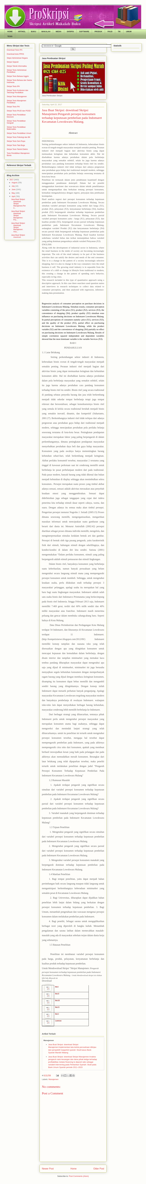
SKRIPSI (70, 32)
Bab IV (57, 1007)
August (15, 183)
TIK (119, 32)
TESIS (9, 36)
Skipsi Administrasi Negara (17, 58)
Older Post (98, 1168)
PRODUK (98, 32)
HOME (10, 32)
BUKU (33, 32)
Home (73, 1168)
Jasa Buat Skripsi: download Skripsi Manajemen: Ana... (18, 227)
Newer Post (48, 1168)
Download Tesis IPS (15, 50)
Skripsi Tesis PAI (13, 107)
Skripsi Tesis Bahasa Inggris (18, 76)
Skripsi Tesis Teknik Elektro (17, 149)
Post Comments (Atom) (79, 1176)
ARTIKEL (22, 32)
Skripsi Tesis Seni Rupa (16, 141)
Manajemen (53, 1079)
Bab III (57, 1000)
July (13, 186)
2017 (11, 180)
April (13, 196)
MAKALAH (46, 32)
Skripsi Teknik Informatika (17, 66)
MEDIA (58, 32)
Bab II (57, 993)
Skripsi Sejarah (13, 62)
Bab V (57, 1014)
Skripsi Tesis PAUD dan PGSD (19, 111)
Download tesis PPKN (15, 54)
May (13, 193)
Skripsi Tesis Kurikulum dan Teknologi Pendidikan (17, 91)
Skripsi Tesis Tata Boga (16, 145)
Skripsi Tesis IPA (13, 86)
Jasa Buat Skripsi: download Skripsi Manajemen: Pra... (18, 215)
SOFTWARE (84, 32)
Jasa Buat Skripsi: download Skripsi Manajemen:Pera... (18, 203)
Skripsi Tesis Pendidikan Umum (19, 133)
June (14, 189)
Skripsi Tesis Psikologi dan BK (18, 137)
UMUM (129, 32)
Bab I (57, 986)
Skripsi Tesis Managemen (17, 96)
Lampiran (58, 1020)
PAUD (110, 32)
